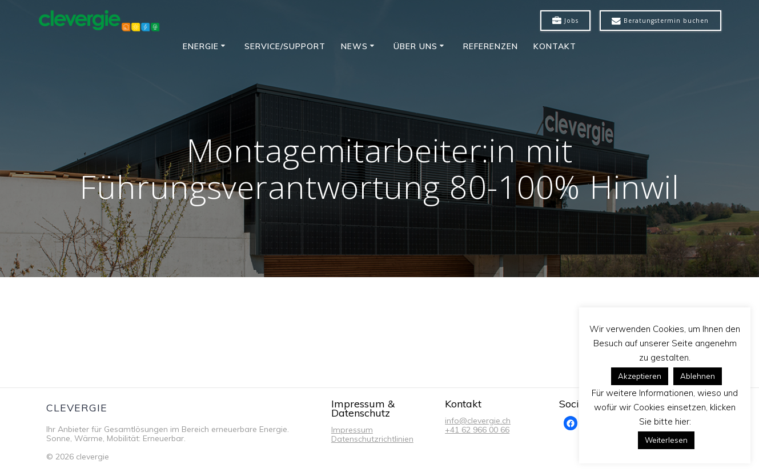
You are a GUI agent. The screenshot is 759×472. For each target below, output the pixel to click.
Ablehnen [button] (697, 376)
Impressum (352, 430)
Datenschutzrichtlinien (372, 439)
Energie (201, 46)
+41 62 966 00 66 (477, 430)
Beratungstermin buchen (660, 21)
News (354, 46)
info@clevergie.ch (478, 420)
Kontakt (554, 46)
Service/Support (285, 46)
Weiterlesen (666, 440)
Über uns (415, 46)
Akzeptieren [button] (639, 376)
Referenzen (490, 46)
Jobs (565, 21)
